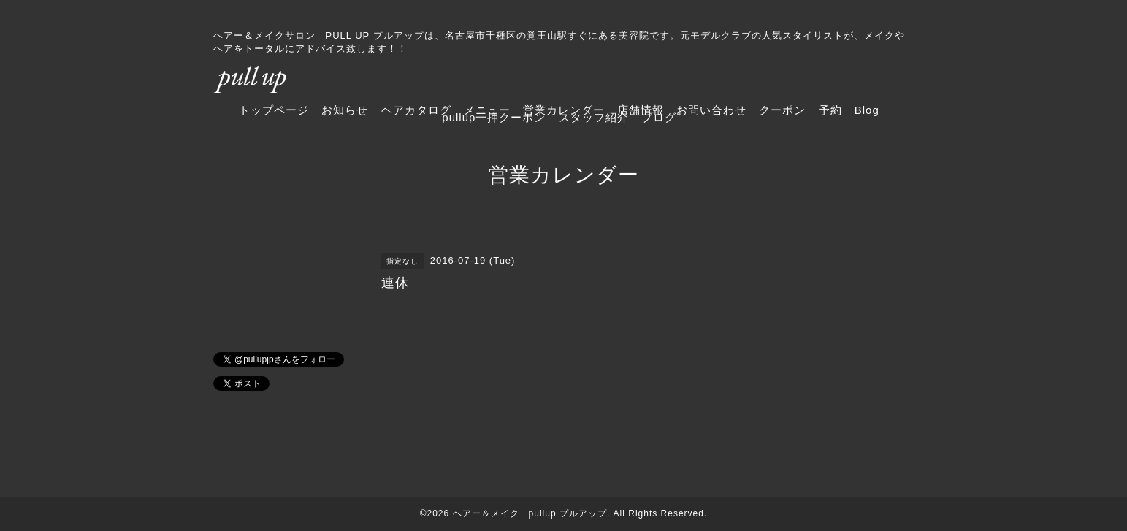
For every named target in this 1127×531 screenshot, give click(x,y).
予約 (830, 110)
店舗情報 (640, 110)
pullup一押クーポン (494, 117)
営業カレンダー (564, 110)
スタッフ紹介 (594, 117)
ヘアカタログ (416, 110)
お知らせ (344, 110)
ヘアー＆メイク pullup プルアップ (530, 513)
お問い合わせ (711, 110)
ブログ (658, 117)
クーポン (782, 110)
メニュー (487, 110)
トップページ (274, 110)
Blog (867, 110)
